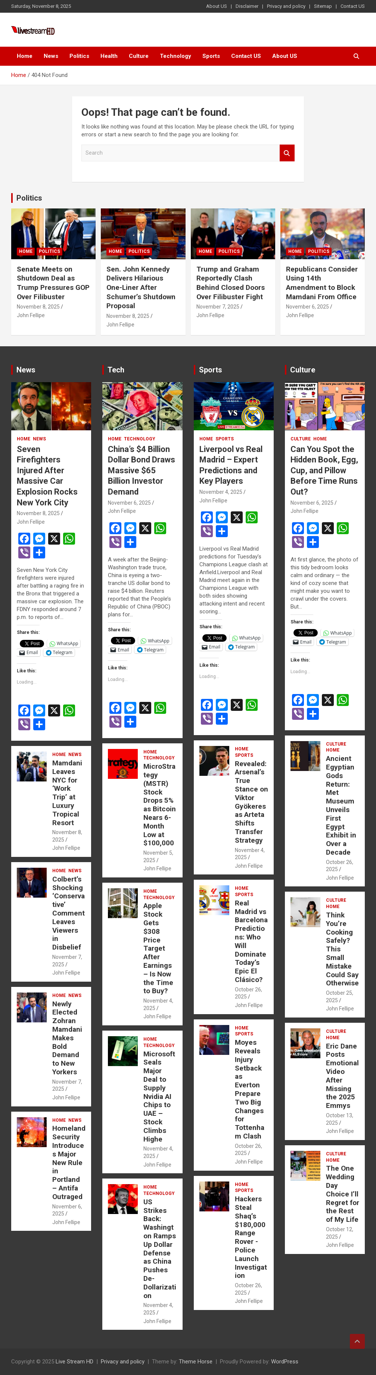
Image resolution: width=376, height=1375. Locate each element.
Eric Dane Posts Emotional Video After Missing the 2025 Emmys (342, 1076)
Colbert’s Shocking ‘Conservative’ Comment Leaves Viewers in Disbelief (68, 913)
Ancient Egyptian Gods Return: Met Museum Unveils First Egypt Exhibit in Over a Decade (341, 805)
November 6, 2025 (307, 307)
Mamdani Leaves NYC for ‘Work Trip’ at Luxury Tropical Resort (67, 793)
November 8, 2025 (38, 307)
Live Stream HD (74, 1361)
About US (216, 6)
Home (24, 56)
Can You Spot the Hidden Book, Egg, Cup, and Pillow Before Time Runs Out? (324, 470)
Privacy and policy (286, 6)
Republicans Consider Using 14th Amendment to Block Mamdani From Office (322, 283)
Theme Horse (195, 1361)
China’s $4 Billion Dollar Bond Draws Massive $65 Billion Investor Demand (141, 470)
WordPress (284, 1361)
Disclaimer (247, 6)
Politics (79, 56)
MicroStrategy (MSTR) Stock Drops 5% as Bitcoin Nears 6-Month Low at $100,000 (159, 804)
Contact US (353, 6)
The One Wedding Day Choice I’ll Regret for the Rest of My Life (342, 1194)
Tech (116, 369)
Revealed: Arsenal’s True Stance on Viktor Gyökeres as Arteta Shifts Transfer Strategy (251, 802)
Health (109, 56)
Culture (139, 56)
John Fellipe (31, 315)
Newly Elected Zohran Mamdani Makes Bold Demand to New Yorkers (67, 1038)
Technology (175, 56)
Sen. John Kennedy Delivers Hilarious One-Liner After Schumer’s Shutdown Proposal (140, 287)
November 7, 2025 (217, 307)
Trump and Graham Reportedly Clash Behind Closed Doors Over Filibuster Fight (230, 283)
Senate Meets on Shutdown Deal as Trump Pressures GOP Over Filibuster (53, 283)
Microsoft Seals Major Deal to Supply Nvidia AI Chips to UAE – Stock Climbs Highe (159, 1096)
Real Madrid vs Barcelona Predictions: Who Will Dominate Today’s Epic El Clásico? (251, 941)
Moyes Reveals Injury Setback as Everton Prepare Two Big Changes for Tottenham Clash (249, 1089)
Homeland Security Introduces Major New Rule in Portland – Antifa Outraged (69, 1162)
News (51, 56)
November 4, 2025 (220, 492)
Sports (211, 56)
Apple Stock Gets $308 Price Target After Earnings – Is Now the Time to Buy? (158, 948)
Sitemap (323, 6)
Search (287, 153)
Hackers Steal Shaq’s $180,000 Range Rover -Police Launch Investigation (251, 1237)
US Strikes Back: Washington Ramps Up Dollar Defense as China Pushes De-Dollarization (159, 1249)
